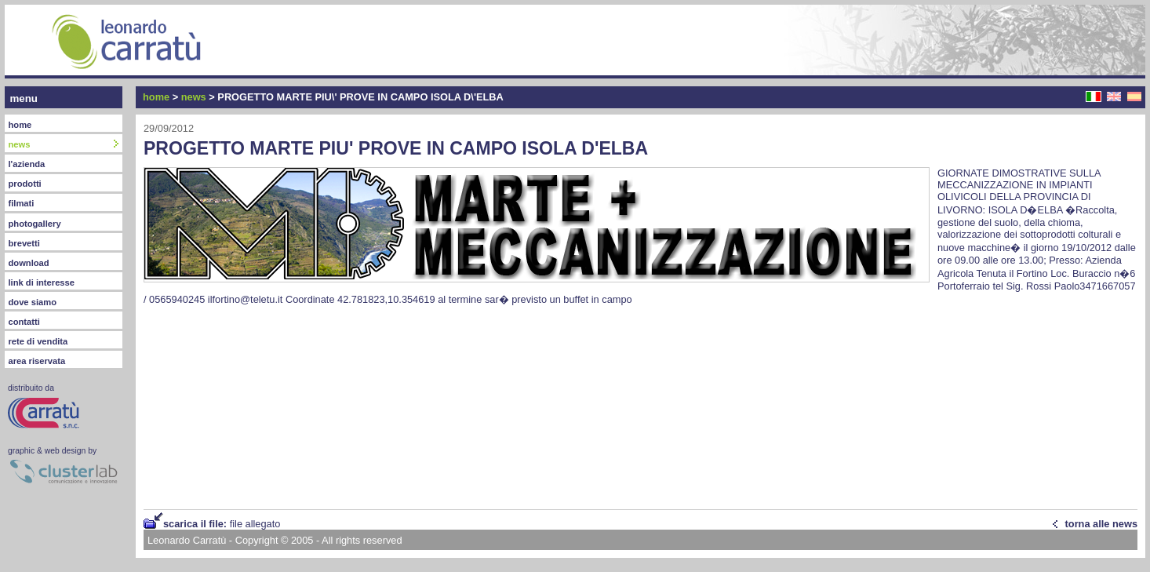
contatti (23, 321)
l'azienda (26, 164)
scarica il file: (221, 524)
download (28, 263)
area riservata (36, 361)
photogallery (34, 223)
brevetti (23, 243)
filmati (21, 203)
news (193, 97)
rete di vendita (37, 341)
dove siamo (32, 302)
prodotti (24, 183)
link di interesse (41, 282)
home (19, 124)
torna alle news (1101, 524)
